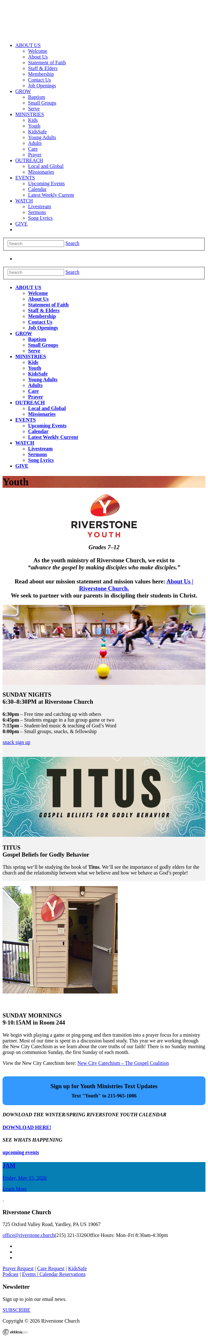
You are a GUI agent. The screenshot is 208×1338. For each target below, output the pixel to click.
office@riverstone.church (29, 1235)
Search (72, 243)
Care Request (51, 1268)
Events (29, 1274)
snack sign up (16, 742)
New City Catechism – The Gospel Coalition (123, 1063)
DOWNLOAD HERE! (27, 1127)
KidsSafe (77, 1268)
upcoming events (21, 1152)
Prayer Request (18, 1268)
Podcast (11, 1274)
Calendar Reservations (62, 1274)
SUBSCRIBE (16, 1310)
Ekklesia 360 (15, 1332)
